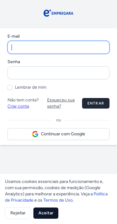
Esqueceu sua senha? (61, 103)
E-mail (13, 36)
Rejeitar (18, 213)
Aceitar (45, 213)
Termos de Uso (58, 200)
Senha (13, 61)
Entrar (95, 103)
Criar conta (18, 106)
